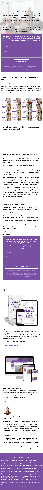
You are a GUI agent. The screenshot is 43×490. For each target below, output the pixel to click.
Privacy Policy (12, 456)
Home (6, 456)
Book (14, 457)
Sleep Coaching (20, 456)
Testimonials (35, 456)
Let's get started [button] (21, 61)
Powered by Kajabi (21, 486)
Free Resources (21, 457)
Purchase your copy (11, 345)
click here (31, 69)
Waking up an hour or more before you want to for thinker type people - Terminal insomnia (21, 443)
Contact (28, 457)
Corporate (28, 456)
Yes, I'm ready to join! (21, 267)
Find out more (9, 402)
